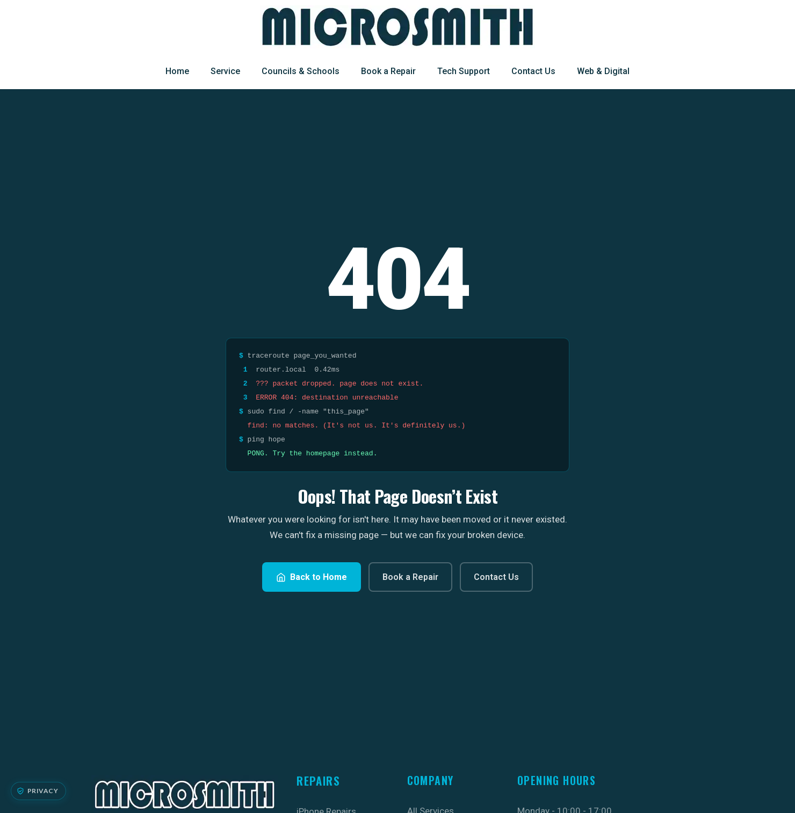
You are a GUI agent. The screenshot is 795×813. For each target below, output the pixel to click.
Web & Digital (603, 71)
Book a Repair (388, 71)
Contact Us (533, 71)
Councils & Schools (300, 71)
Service (225, 71)
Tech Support (463, 71)
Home (177, 71)
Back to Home (311, 577)
